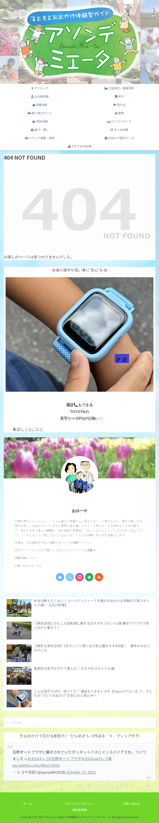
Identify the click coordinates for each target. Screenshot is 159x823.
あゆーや (79, 511)
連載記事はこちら (25, 558)
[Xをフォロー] (70, 577)
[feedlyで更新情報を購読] (89, 577)
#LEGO (33, 758)
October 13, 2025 (81, 772)
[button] (151, 722)
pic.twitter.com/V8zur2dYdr (36, 765)
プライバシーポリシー (79, 803)
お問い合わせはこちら (28, 566)
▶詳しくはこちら (28, 429)
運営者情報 (79, 810)
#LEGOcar (89, 758)
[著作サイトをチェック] (60, 577)
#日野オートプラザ (65, 758)
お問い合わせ (131, 803)
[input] (79, 722)
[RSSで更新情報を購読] (99, 577)
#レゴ (44, 758)
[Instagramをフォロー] (79, 577)
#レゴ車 (105, 758)
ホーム (27, 803)
